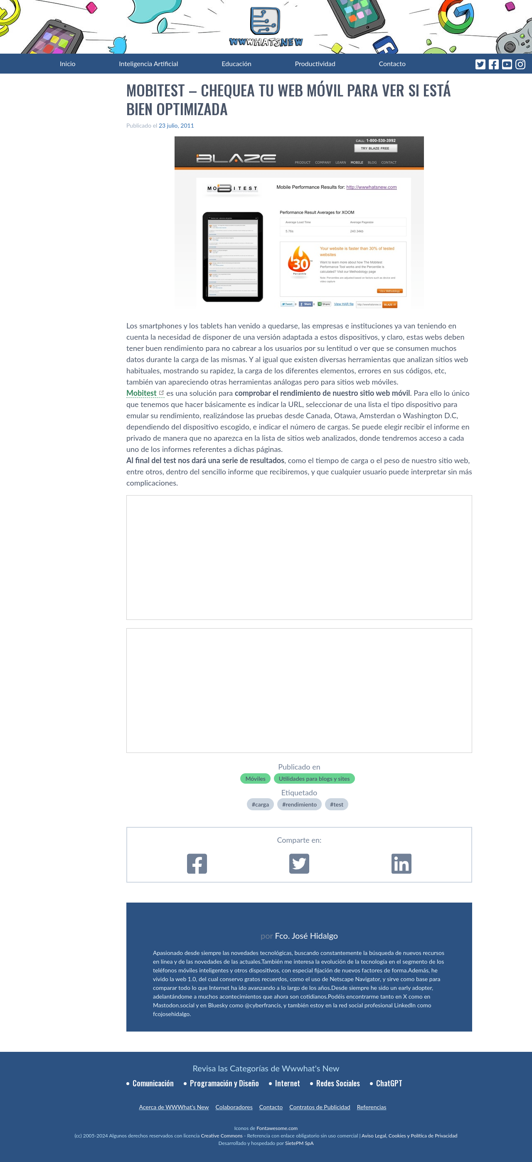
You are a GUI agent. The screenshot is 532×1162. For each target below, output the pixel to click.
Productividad (315, 63)
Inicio (68, 63)
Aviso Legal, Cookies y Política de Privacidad (410, 1135)
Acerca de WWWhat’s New (174, 1106)
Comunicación (153, 1083)
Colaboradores (234, 1106)
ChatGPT (389, 1083)
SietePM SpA (299, 1143)
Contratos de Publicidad (319, 1106)
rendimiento (301, 804)
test (338, 804)
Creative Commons (222, 1135)
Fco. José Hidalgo (306, 935)
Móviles (255, 778)
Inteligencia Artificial (148, 63)
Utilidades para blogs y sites (314, 778)
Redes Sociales (338, 1083)
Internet (287, 1083)
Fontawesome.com (277, 1128)
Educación (236, 63)
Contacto (392, 63)
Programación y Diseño (224, 1083)
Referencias (372, 1106)
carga (262, 804)
